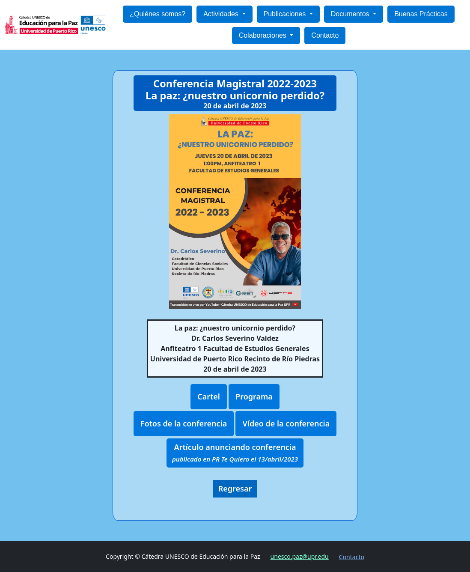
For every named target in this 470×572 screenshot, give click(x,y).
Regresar (235, 488)
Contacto (325, 35)
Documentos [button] (351, 14)
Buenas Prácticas (421, 14)
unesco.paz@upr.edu (300, 556)
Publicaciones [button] (286, 14)
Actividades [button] (221, 14)
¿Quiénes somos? (157, 14)
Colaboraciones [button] (264, 35)
